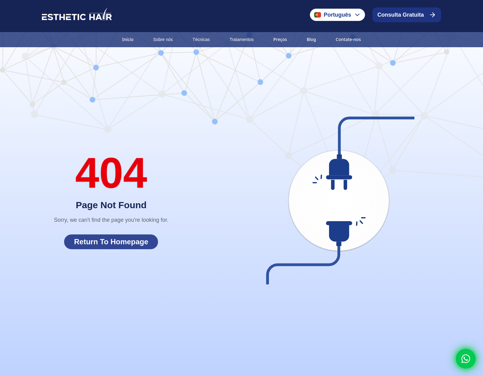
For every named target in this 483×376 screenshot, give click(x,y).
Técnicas (201, 39)
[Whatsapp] (466, 359)
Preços (280, 39)
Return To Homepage (111, 242)
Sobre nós (163, 39)
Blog (311, 39)
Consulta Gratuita (406, 15)
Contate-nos (348, 39)
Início (128, 39)
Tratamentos (241, 39)
